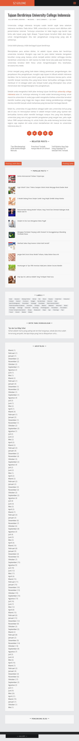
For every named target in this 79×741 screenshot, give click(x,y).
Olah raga (12, 307)
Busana (51, 299)
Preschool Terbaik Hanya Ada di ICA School (40, 147)
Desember (12, 359)
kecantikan (25, 303)
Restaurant (37, 310)
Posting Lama (68, 163)
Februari (11, 353)
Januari (11, 356)
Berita (34, 299)
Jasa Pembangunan (14, 303)
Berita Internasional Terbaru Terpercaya (30, 176)
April (10, 409)
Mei (9, 375)
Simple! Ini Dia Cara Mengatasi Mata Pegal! (31, 221)
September (12, 367)
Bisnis (44, 299)
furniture (25, 301)
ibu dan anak (41, 301)
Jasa (56, 301)
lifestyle (37, 305)
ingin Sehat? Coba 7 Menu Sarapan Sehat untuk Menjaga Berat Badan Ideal (42, 187)
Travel (11, 312)
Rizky (54, 19)
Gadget (33, 301)
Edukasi (31, 19)
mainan (44, 305)
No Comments (42, 19)
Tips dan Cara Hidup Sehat (17, 328)
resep (29, 310)
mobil (65, 305)
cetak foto (58, 299)
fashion (18, 301)
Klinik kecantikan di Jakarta (16, 305)
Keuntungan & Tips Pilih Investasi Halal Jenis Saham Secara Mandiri (39, 266)
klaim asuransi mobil (53, 303)
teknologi (56, 310)
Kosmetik (29, 305)
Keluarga (33, 303)
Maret (10, 350)
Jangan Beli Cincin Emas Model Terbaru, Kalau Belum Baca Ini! (38, 254)
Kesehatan (41, 303)
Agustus (11, 370)
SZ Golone (19, 3)
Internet (50, 301)
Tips (62, 310)
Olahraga (19, 307)
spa (49, 310)
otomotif (27, 307)
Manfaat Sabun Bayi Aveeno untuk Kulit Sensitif (33, 243)
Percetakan (63, 307)
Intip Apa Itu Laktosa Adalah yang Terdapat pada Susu (35, 277)
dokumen (66, 299)
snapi (44, 310)
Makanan (51, 305)
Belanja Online (26, 299)
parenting (35, 307)
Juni (9, 373)
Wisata (30, 312)
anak (10, 299)
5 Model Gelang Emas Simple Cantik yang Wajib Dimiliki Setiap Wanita (40, 198)
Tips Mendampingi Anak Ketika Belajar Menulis (18, 148)
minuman (59, 305)
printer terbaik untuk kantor (17, 310)
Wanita (24, 312)
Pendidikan (55, 307)
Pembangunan (45, 307)
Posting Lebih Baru (13, 163)
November (12, 361)
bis (39, 299)
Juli (9, 400)
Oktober (11, 364)
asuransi (17, 299)
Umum (17, 312)
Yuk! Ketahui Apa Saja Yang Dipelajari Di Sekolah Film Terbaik (60, 148)
